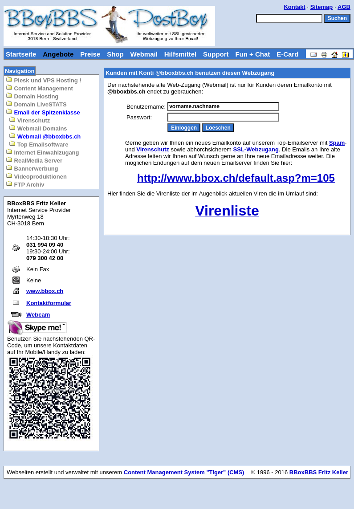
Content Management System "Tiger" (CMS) (184, 472)
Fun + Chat (252, 54)
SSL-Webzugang (256, 149)
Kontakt (294, 7)
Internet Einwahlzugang (42, 152)
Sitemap (321, 7)
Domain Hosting (32, 96)
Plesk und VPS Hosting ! (43, 80)
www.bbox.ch (44, 291)
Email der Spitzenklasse (43, 112)
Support (216, 54)
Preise (90, 54)
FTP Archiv (25, 184)
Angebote (58, 54)
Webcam (38, 314)
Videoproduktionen (36, 176)
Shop (115, 54)
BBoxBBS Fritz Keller (318, 472)
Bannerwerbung (32, 168)
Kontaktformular (48, 303)
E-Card (287, 54)
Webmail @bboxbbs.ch (45, 136)
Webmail (143, 54)
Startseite (21, 54)
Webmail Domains (38, 128)
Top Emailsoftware (38, 144)
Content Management (39, 88)
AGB (344, 7)
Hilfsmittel (180, 54)
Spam (337, 142)
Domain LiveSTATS (36, 104)
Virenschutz (29, 120)
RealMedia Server (34, 160)
